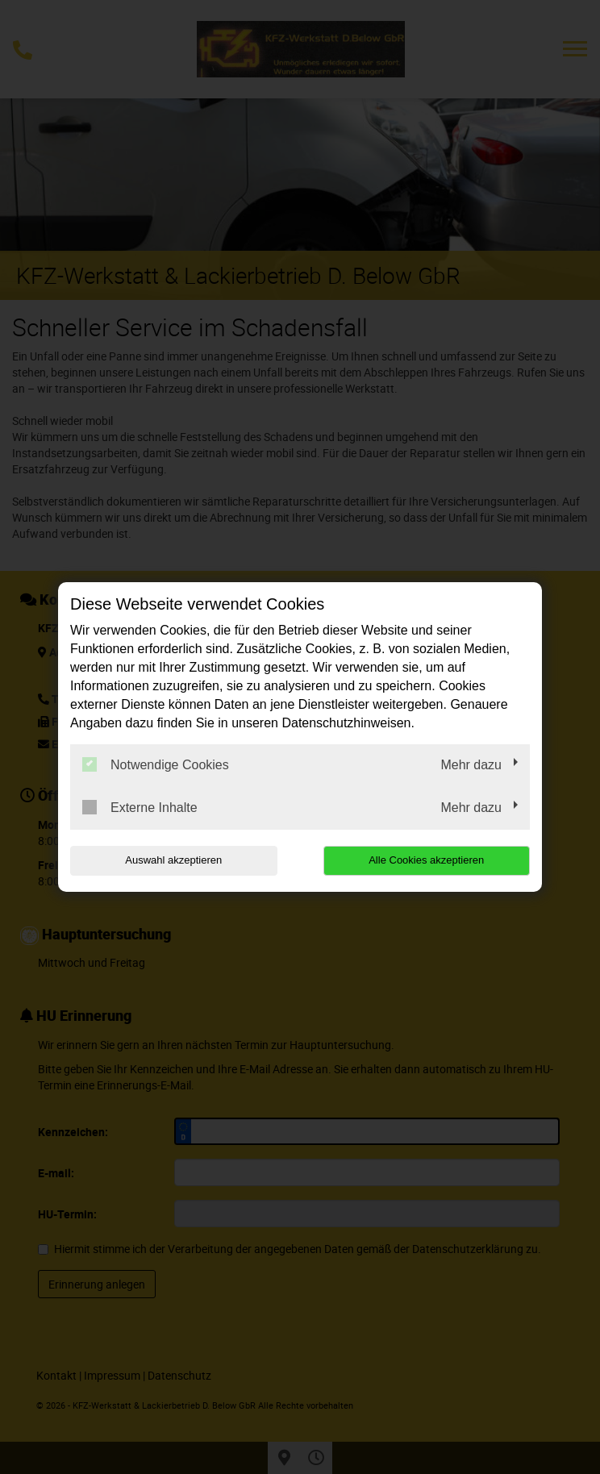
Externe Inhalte (140, 807)
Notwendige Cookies (155, 764)
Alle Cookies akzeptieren (426, 860)
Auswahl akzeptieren (173, 860)
